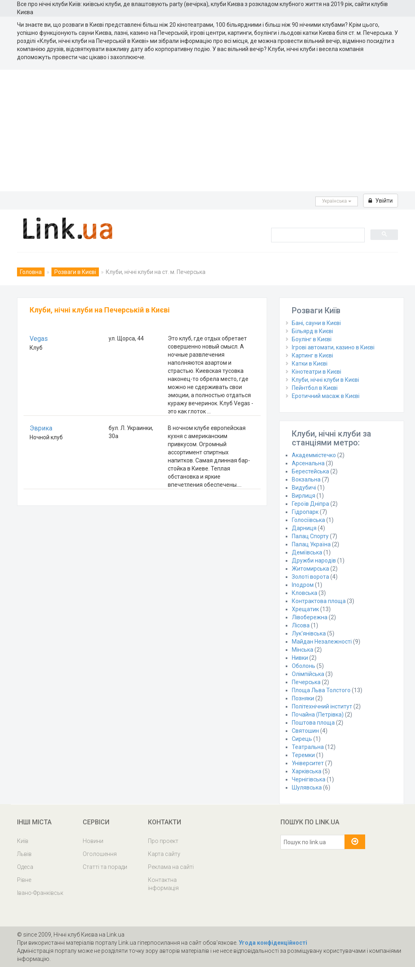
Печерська (306, 682)
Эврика (41, 428)
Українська (336, 201)
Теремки (303, 755)
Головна (31, 272)
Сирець (302, 739)
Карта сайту (164, 854)
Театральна (308, 747)
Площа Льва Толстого (321, 690)
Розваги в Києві (75, 272)
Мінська (302, 649)
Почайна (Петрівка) (318, 714)
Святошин (305, 730)
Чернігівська (308, 779)
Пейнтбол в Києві (315, 388)
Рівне (24, 880)
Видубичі (304, 487)
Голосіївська (308, 520)
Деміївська (307, 552)
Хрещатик (305, 609)
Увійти (380, 200)
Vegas (39, 338)
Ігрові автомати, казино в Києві (333, 347)
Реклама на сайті (171, 867)
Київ (22, 841)
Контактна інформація (163, 884)
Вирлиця (303, 495)
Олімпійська (308, 674)
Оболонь (303, 666)
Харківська (306, 771)
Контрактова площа (319, 601)
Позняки (303, 698)
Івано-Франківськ (40, 893)
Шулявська (307, 787)
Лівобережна (309, 617)
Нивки (300, 658)
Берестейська (310, 471)
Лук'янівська (309, 633)
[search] (317, 234)
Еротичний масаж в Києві (325, 396)
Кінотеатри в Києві (316, 371)
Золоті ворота (310, 576)
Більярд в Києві (312, 331)
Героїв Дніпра (310, 504)
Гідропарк (305, 512)
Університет (308, 763)
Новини (93, 841)
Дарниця (304, 528)
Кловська (304, 593)
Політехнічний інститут (322, 706)
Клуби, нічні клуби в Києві (325, 380)
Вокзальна (306, 479)
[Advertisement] (207, 130)
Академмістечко (314, 455)
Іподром (303, 585)
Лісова (301, 625)
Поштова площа (313, 722)
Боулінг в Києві (312, 339)
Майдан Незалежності (322, 641)
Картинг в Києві (312, 355)
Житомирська (310, 568)
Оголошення (100, 854)
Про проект (163, 841)
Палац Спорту (310, 536)
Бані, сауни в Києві (316, 323)
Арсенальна (308, 463)
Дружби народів (314, 560)
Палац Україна (311, 544)
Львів (24, 854)
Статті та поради (105, 867)
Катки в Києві (309, 363)
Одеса (25, 867)
